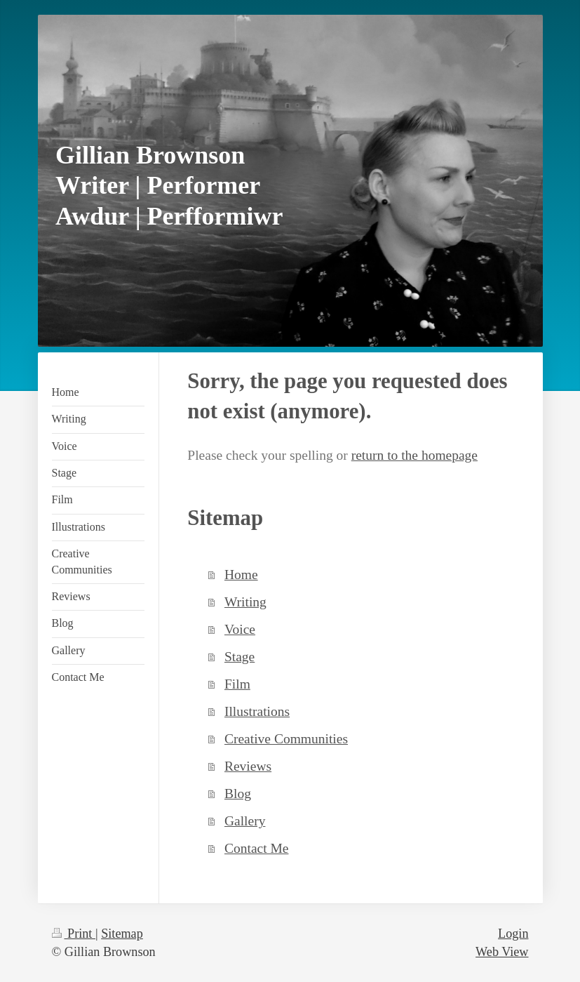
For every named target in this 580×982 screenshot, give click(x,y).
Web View (502, 952)
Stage (239, 656)
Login (513, 934)
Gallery (244, 821)
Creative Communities (286, 738)
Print (73, 934)
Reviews (247, 766)
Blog (237, 793)
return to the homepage (414, 455)
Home (241, 574)
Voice (239, 629)
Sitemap (122, 934)
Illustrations (257, 711)
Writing (245, 602)
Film (237, 684)
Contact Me (256, 848)
